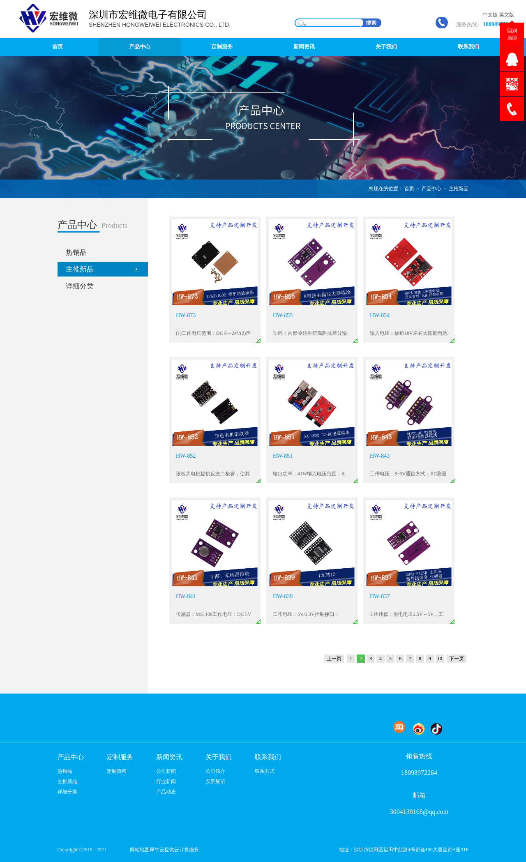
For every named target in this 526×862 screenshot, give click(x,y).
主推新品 (458, 188)
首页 (57, 47)
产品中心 (431, 188)
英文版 (506, 15)
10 (439, 658)
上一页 (334, 658)
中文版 (490, 15)
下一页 (456, 658)
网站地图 (138, 850)
